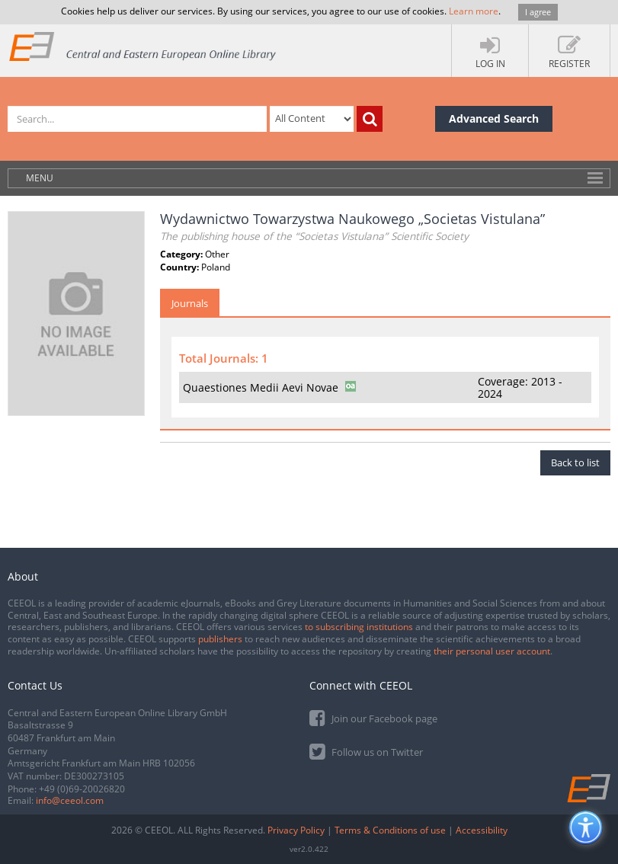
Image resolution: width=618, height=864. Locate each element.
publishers (220, 638)
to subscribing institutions (359, 626)
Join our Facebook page (373, 717)
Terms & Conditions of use (390, 830)
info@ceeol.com (70, 800)
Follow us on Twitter (366, 751)
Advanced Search (494, 118)
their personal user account (492, 651)
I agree (538, 12)
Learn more (473, 11)
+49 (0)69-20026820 (82, 788)
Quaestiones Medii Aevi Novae (260, 387)
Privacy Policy (296, 830)
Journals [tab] (189, 303)
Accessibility (482, 830)
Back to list (575, 462)
